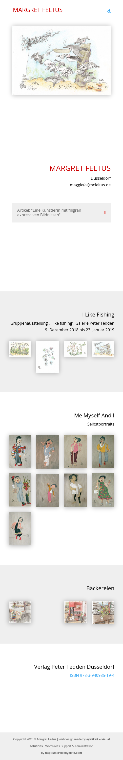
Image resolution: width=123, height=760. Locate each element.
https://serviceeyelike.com (63, 753)
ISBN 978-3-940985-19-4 (92, 675)
